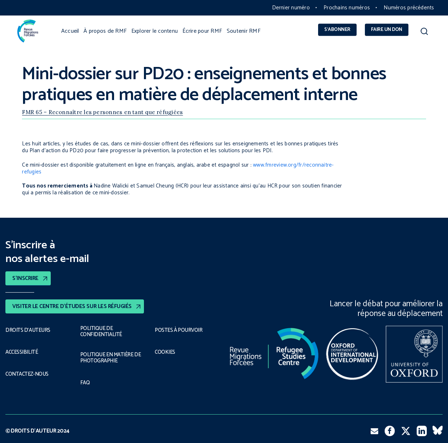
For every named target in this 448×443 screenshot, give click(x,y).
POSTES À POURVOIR (180, 330)
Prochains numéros (346, 7)
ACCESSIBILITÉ (22, 351)
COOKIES (165, 351)
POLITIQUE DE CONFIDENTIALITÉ (101, 331)
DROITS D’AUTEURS (28, 330)
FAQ (85, 383)
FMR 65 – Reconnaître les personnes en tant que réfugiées (102, 112)
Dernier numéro (291, 7)
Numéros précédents (409, 7)
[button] (424, 33)
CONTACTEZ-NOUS (27, 373)
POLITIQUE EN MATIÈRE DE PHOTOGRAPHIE (111, 358)
